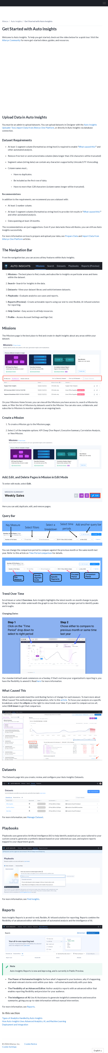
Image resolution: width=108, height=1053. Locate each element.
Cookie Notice (30, 1044)
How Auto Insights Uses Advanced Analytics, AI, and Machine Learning (34, 1021)
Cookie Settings (9, 1047)
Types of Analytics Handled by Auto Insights (22, 1018)
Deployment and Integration (15, 1024)
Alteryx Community (11, 40)
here (39, 681)
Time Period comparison (40, 553)
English (98, 1050)
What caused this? (87, 146)
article (64, 700)
